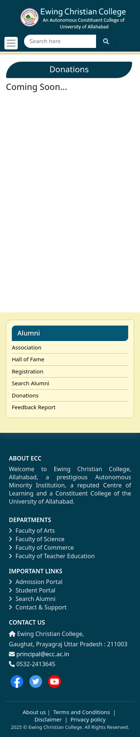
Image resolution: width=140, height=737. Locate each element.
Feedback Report (33, 407)
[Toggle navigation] (11, 43)
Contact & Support (37, 607)
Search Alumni (30, 383)
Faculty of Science (37, 539)
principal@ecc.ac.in (42, 654)
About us (34, 712)
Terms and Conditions (81, 712)
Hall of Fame (28, 359)
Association (26, 347)
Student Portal (32, 590)
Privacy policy (87, 719)
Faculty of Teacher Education (52, 556)
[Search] (60, 41)
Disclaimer (48, 719)
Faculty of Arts (32, 530)
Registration (27, 371)
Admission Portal (35, 582)
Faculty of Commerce (41, 547)
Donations (25, 395)
